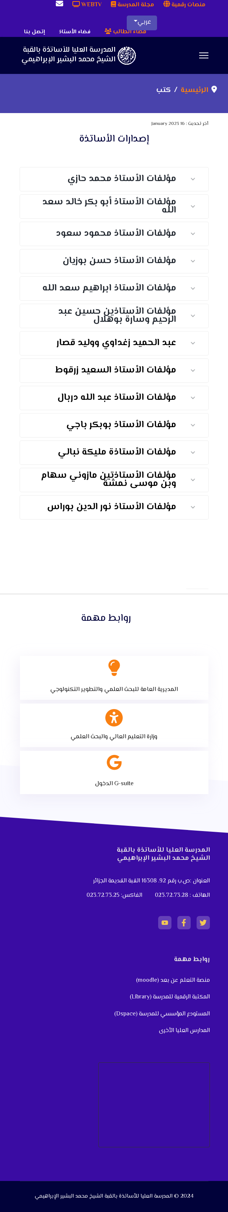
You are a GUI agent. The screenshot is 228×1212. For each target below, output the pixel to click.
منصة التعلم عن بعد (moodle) (172, 980)
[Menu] (203, 55)
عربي (144, 22)
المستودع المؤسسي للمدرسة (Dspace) (162, 1014)
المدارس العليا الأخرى (184, 1030)
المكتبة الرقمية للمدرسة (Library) (170, 997)
